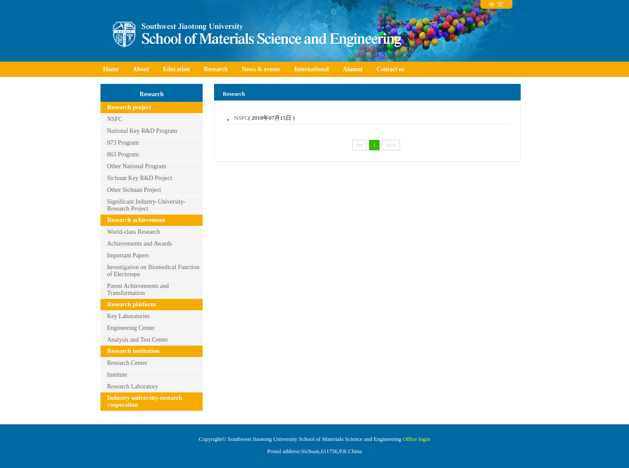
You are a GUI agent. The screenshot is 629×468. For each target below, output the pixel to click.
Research (216, 69)
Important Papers (128, 255)
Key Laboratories (128, 316)
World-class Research (133, 232)
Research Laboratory (132, 386)
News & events (261, 69)
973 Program (123, 142)
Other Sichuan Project (134, 190)
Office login (416, 439)
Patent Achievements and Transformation (138, 289)
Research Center (127, 363)
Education (176, 69)
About (141, 69)
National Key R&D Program (142, 131)
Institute (117, 374)
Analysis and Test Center (137, 339)
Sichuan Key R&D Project (139, 178)
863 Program (123, 154)
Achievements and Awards (139, 243)
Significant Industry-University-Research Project (146, 205)
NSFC (114, 119)
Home (111, 69)
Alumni (353, 69)
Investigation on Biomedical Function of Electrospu (153, 270)
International (311, 69)
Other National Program (136, 166)
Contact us (390, 69)
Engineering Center (131, 328)
